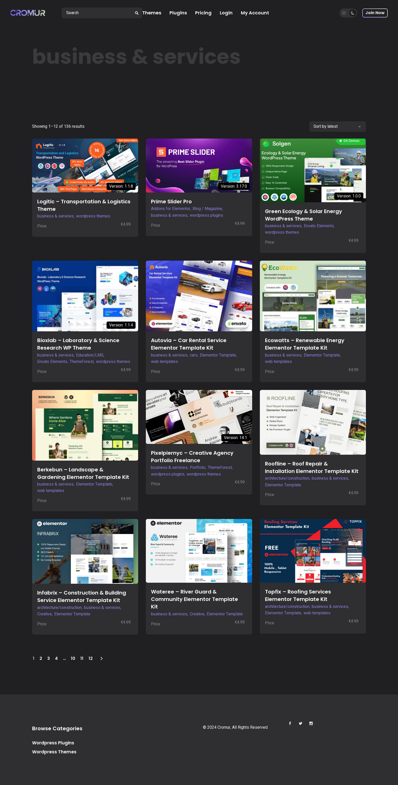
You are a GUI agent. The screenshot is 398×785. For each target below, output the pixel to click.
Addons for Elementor (170, 209)
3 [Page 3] (48, 658)
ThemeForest (82, 362)
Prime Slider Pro (171, 201)
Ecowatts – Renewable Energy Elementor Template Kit (304, 344)
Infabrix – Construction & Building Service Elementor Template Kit (81, 596)
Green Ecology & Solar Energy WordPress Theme (303, 215)
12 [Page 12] (91, 658)
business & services (55, 216)
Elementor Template (218, 355)
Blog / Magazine (207, 209)
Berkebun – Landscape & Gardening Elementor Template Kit (83, 473)
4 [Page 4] (56, 658)
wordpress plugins (206, 215)
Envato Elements (319, 226)
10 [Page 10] (73, 658)
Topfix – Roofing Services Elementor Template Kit (298, 595)
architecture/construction (287, 478)
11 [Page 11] (81, 658)
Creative (44, 614)
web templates (164, 362)
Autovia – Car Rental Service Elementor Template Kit (188, 344)
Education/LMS (89, 355)
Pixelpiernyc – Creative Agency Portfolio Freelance (192, 456)
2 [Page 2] (41, 658)
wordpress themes (93, 216)
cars (193, 355)
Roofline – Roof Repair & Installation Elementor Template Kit (311, 467)
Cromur (223, 727)
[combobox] (337, 126)
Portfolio (197, 467)
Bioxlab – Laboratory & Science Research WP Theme (78, 344)
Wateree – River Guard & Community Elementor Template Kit (194, 599)
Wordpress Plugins (53, 743)
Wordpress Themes (54, 752)
